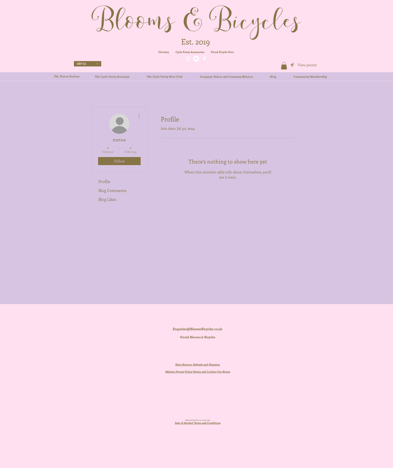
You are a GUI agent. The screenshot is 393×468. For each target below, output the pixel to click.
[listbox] (87, 63)
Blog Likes (107, 199)
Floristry (163, 52)
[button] (87, 63)
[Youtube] (196, 59)
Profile (104, 181)
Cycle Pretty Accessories (193, 52)
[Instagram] (188, 59)
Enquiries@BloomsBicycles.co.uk (197, 329)
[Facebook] (204, 59)
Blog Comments (112, 190)
